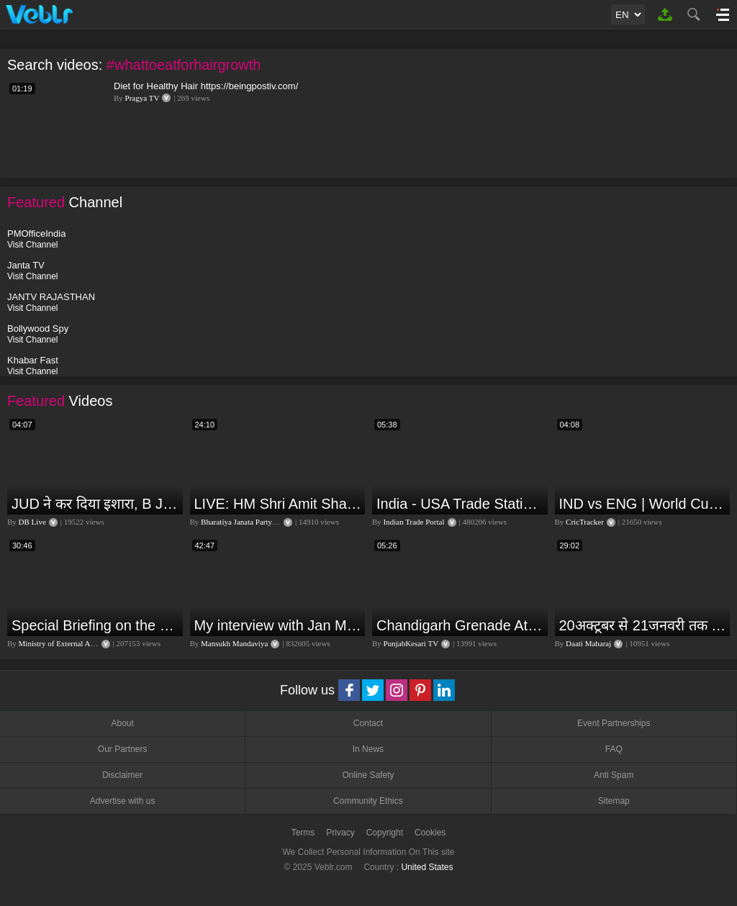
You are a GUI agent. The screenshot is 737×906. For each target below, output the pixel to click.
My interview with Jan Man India (278, 625)
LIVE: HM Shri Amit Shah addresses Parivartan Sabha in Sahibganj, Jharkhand (278, 504)
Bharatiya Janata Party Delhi (246, 521)
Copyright (384, 833)
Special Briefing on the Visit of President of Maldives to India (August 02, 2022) (95, 625)
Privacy (340, 833)
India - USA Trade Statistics (460, 504)
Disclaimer (122, 775)
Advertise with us (122, 801)
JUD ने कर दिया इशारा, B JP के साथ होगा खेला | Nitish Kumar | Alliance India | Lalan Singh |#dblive (95, 504)
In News (368, 749)
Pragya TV (142, 98)
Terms (303, 833)
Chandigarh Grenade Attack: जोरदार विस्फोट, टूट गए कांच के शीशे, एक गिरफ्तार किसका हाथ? (460, 625)
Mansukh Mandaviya (234, 643)
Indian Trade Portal (414, 521)
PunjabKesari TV (411, 643)
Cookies (430, 833)
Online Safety (368, 775)
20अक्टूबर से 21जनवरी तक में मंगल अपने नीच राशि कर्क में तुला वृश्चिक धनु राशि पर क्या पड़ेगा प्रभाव (643, 625)
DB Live (32, 521)
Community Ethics (368, 801)
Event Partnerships (613, 723)
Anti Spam (613, 775)
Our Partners (123, 749)
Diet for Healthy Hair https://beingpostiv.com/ (206, 86)
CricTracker (585, 521)
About (122, 723)
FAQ (614, 749)
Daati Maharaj (588, 643)
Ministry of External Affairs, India (73, 643)
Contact (368, 723)
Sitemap (614, 801)
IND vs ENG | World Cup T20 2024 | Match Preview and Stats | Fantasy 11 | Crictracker (643, 504)
